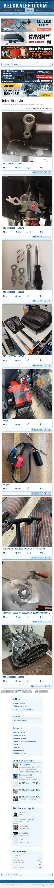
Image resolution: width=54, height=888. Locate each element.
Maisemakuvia (19, 735)
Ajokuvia (16, 744)
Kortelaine (23, 826)
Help (51, 881)
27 (37, 692)
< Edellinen (6, 692)
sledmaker (23, 833)
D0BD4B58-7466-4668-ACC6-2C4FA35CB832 (24, 549)
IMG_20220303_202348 (13, 356)
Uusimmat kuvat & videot (23, 709)
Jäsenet (39, 10)
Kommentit (36, 109)
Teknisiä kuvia (19, 738)
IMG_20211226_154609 (13, 677)
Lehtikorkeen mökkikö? (28, 799)
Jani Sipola (24, 812)
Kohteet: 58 (24, 828)
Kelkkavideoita (19, 732)
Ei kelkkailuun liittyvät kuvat (24, 741)
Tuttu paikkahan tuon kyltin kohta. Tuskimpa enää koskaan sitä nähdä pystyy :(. (30, 769)
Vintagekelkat (18, 750)
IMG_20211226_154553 (30, 783)
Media (29, 10)
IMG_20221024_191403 (13, 164)
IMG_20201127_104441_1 (30, 790)
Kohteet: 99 (24, 821)
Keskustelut (19, 10)
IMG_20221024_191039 (13, 292)
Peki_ (21, 840)
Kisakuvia (17, 747)
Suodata (47, 109)
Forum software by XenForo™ (11, 885)
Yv (20, 785)
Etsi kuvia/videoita (20, 706)
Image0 (6, 484)
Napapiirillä (25, 764)
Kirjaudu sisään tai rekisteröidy (39, 2)
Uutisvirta (7, 10)
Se (20, 792)
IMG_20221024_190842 (13, 228)
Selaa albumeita (19, 721)
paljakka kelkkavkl (27, 819)
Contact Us (44, 881)
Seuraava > (44, 692)
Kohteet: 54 (24, 835)
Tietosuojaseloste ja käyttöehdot (42, 885)
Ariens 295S (25, 775)
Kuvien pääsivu (19, 703)
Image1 (6, 420)
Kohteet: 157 (24, 815)
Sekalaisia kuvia (19, 753)
